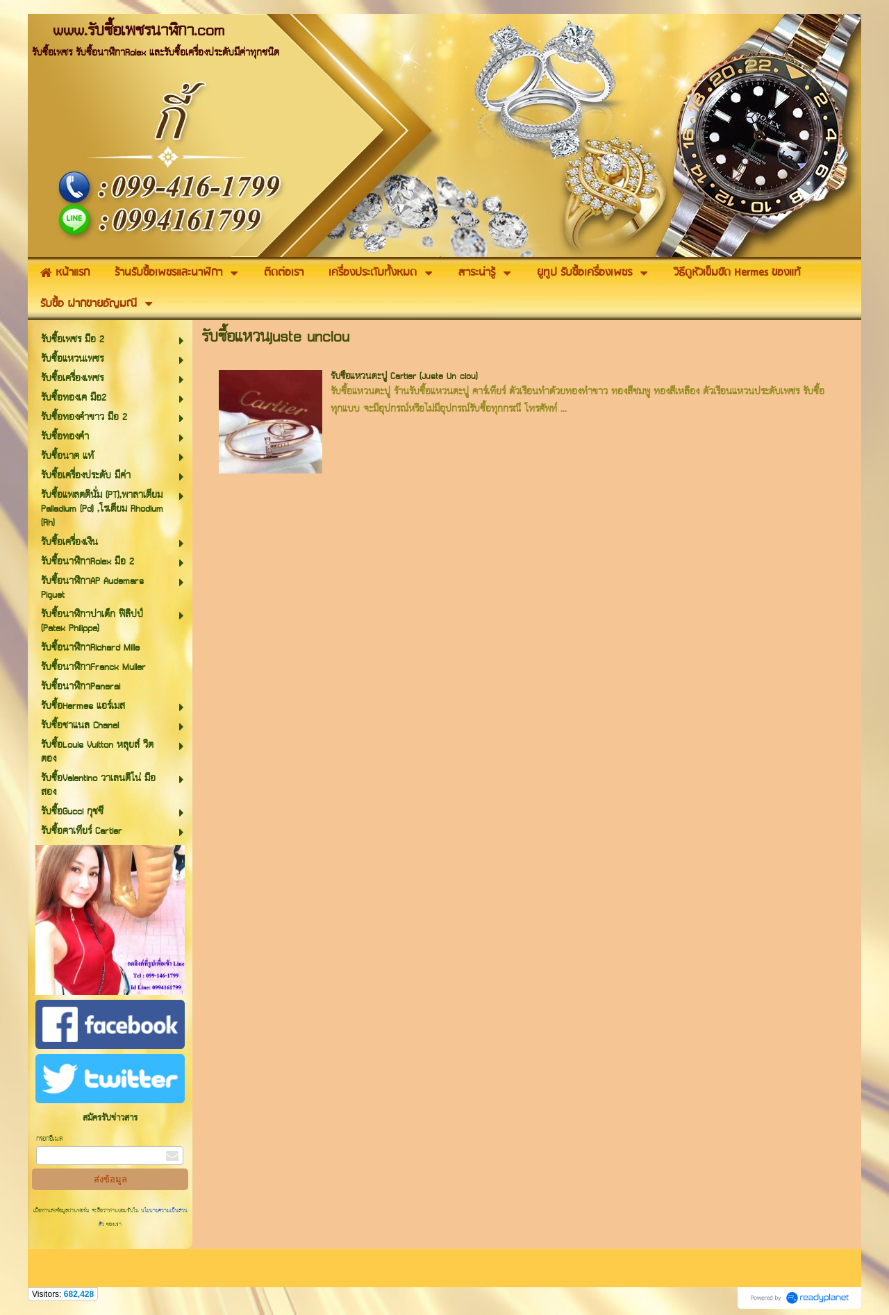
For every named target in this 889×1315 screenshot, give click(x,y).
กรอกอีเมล (49, 1139)
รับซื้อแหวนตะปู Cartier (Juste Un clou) (404, 377)
